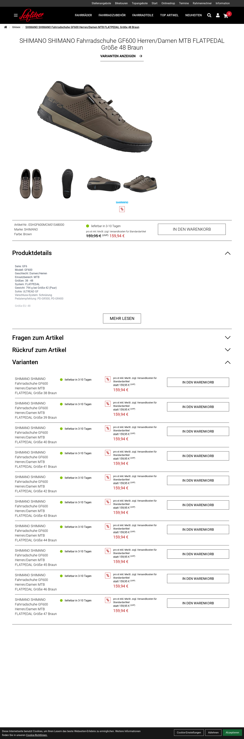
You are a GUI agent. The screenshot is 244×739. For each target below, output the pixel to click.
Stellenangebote (101, 3)
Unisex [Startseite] (16, 27)
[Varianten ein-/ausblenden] (122, 362)
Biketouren (121, 3)
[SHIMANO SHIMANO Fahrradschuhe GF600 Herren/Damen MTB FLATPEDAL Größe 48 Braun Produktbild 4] (140, 183)
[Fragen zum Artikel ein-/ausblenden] (122, 337)
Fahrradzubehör (112, 15)
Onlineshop (168, 3)
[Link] (16, 15)
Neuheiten (193, 15)
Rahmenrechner (202, 3)
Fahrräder (83, 15)
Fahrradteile (142, 15)
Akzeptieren (232, 732)
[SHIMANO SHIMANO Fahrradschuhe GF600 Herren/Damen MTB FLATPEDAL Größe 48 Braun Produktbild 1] (31, 183)
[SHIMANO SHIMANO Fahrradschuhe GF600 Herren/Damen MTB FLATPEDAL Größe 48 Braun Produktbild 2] (67, 183)
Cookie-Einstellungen (189, 732)
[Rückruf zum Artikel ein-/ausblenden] (122, 350)
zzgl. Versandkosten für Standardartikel (125, 231)
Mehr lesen (122, 318)
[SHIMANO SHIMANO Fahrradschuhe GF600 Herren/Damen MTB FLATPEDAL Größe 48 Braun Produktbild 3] (104, 183)
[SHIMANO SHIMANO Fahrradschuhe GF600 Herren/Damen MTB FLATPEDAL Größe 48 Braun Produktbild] (122, 117)
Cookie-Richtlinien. (36, 735)
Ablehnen (213, 732)
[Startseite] (5, 27)
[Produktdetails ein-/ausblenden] (122, 253)
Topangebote (140, 3)
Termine (184, 3)
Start (154, 3)
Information (223, 3)
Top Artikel (169, 15)
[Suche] (209, 15)
